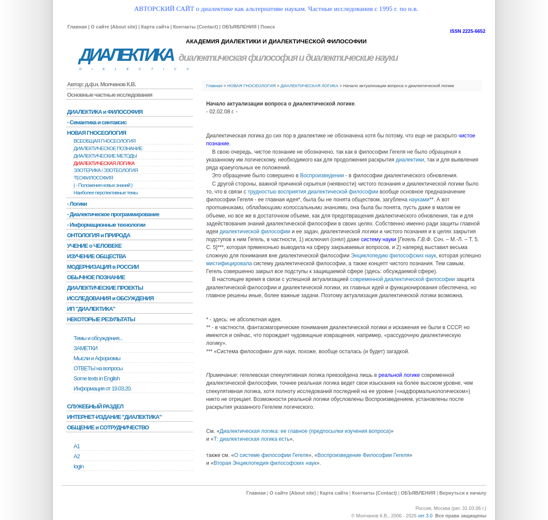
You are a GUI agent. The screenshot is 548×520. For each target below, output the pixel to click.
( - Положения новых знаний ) (103, 185)
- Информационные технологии (106, 224)
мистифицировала (229, 263)
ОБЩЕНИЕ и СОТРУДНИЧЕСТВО (108, 427)
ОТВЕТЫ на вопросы (98, 368)
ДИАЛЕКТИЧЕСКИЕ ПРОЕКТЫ (105, 288)
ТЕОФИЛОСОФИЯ (93, 178)
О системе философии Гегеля (271, 455)
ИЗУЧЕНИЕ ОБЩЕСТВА (96, 256)
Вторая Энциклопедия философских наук (265, 463)
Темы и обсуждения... (98, 338)
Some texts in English (96, 378)
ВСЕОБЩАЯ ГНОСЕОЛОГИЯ (104, 141)
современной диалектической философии (402, 279)
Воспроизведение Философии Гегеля (363, 455)
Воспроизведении (322, 175)
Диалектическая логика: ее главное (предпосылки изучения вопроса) (305, 431)
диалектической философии (255, 231)
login (79, 466)
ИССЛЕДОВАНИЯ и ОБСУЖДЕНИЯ (110, 298)
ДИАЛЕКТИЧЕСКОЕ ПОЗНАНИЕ (108, 148)
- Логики (77, 203)
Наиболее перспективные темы (105, 193)
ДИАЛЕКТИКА (126, 55)
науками (419, 200)
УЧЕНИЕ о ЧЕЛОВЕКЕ (94, 245)
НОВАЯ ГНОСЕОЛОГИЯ (251, 85)
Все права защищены (460, 515)
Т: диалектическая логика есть (252, 439)
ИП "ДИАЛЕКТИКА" (91, 309)
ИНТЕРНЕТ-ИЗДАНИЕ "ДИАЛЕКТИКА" (114, 417)
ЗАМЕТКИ (85, 348)
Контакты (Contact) (195, 26)
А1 (77, 446)
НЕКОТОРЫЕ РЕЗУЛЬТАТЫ (101, 319)
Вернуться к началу (462, 492)
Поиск (267, 26)
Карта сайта (155, 26)
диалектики (410, 160)
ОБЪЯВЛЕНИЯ (239, 26)
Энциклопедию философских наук (393, 256)
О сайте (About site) (114, 26)
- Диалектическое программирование (113, 214)
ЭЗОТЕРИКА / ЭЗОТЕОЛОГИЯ (105, 170)
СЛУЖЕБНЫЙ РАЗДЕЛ (95, 406)
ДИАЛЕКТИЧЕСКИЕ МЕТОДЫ (105, 156)
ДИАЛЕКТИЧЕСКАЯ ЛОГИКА (309, 85)
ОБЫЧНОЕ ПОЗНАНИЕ (96, 277)
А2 (77, 456)
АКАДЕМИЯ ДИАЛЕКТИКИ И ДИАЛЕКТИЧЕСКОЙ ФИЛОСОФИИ (276, 41)
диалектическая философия (238, 57)
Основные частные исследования (109, 94)
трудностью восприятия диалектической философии (313, 192)
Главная (77, 26)
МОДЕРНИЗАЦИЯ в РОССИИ (103, 267)
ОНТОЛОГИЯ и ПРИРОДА (98, 235)
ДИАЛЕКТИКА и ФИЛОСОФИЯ (105, 112)
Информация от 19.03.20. (102, 388)
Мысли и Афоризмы (97, 358)
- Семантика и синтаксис (96, 122)
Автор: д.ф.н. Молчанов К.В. (101, 84)
